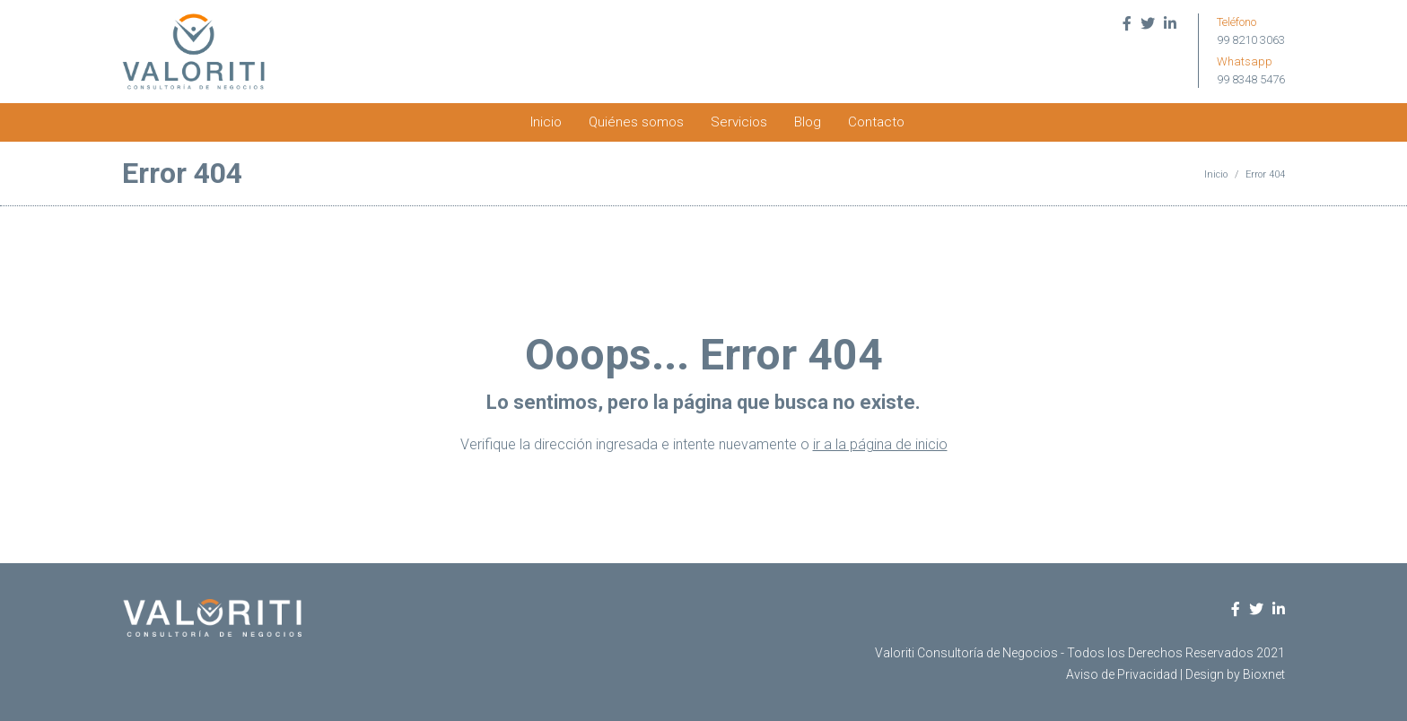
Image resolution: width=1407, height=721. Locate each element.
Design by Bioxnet (1235, 674)
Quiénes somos (636, 122)
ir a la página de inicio (880, 444)
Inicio (546, 122)
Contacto (876, 122)
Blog (807, 122)
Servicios (739, 122)
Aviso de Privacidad (1121, 674)
